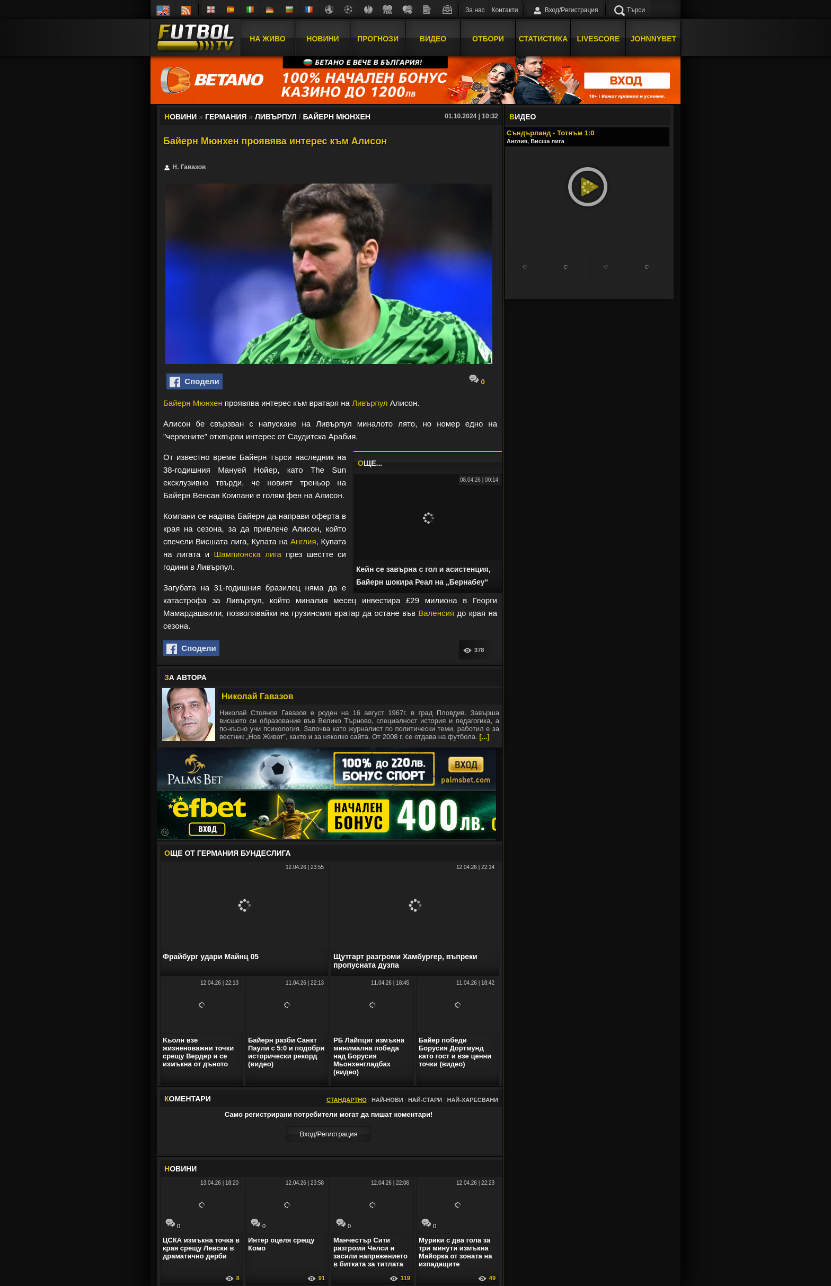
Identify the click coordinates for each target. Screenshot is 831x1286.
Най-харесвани (472, 1100)
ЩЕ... (370, 463)
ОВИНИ (180, 1169)
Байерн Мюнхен (193, 402)
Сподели (194, 382)
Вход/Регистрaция (328, 1134)
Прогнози (378, 38)
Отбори (488, 38)
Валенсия (436, 613)
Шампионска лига (247, 554)
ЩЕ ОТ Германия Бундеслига (227, 853)
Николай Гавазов (258, 696)
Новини (322, 38)
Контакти (505, 10)
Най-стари (425, 1100)
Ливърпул (369, 402)
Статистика (543, 38)
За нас (475, 10)
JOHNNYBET (653, 38)
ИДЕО (522, 116)
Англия (303, 541)
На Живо (267, 38)
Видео (433, 38)
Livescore (598, 38)
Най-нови (387, 1100)
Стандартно (346, 1100)
